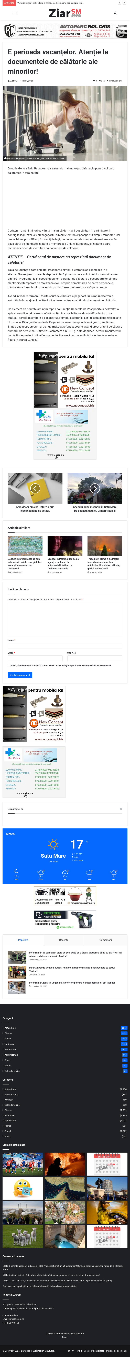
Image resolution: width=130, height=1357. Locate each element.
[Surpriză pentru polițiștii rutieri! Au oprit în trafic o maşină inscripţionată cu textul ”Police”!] (17, 972)
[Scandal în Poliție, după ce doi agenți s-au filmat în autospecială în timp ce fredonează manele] (65, 546)
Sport (7, 1060)
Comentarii (106, 940)
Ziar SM (13, 81)
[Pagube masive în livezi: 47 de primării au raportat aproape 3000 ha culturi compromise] (65, 1212)
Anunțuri (9, 1099)
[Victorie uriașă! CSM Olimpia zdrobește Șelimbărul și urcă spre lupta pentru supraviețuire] (23, 1164)
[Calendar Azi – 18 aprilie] (107, 1164)
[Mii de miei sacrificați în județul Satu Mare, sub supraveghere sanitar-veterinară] (23, 1236)
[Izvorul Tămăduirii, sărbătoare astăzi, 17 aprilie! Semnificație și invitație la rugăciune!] (65, 1236)
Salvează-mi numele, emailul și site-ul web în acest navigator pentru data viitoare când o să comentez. (61, 665)
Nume (11, 640)
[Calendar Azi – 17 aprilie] (107, 1236)
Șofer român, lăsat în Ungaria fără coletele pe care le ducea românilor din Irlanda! (72, 982)
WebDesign (38, 1351)
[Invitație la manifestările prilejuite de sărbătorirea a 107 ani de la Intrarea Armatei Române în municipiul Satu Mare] (107, 1188)
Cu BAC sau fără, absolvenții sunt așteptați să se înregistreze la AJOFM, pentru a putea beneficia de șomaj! (60, 1280)
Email (11, 653)
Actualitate (10, 1027)
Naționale (9, 1044)
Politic (8, 1065)
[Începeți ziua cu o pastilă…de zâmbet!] (23, 1188)
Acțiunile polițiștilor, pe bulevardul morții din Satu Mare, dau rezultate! (43, 1286)
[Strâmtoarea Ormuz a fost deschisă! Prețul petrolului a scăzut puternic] (65, 1188)
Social (8, 1038)
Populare (23, 940)
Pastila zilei (10, 1049)
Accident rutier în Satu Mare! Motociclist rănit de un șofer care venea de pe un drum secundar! (54, 1275)
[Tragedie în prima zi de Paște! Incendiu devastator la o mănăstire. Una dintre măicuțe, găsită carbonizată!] (105, 546)
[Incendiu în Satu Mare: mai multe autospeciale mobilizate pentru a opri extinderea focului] (65, 1164)
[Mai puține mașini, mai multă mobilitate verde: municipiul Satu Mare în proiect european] (23, 1212)
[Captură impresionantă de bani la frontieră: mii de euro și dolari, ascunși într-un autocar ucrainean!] (25, 546)
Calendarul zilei (12, 1071)
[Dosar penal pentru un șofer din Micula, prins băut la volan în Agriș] (107, 1212)
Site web (71, 653)
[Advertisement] (65, 202)
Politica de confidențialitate (90, 1351)
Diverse (8, 1033)
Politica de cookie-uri (116, 1351)
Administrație (11, 1054)
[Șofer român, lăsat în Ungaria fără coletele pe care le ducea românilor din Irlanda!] (17, 987)
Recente (63, 940)
